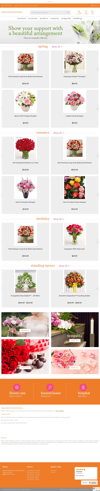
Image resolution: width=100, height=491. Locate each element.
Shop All (56, 46)
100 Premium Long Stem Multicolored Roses (25, 76)
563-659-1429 (7, 5)
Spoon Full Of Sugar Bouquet (25, 116)
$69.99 (74, 256)
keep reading (59, 411)
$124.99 (74, 209)
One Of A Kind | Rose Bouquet (74, 202)
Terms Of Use (63, 489)
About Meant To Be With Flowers (12, 408)
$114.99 (25, 209)
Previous (2, 69)
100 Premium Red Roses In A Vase (25, 163)
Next (97, 69)
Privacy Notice (72, 489)
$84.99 (74, 83)
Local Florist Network (83, 489)
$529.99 (25, 170)
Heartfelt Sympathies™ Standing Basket (74, 296)
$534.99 (25, 83)
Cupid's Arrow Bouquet (74, 116)
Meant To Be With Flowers (11, 12)
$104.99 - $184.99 (75, 303)
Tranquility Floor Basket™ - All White (25, 296)
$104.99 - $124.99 (25, 303)
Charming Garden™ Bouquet (75, 76)
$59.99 (25, 123)
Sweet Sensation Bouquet (25, 202)
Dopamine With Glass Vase (74, 249)
